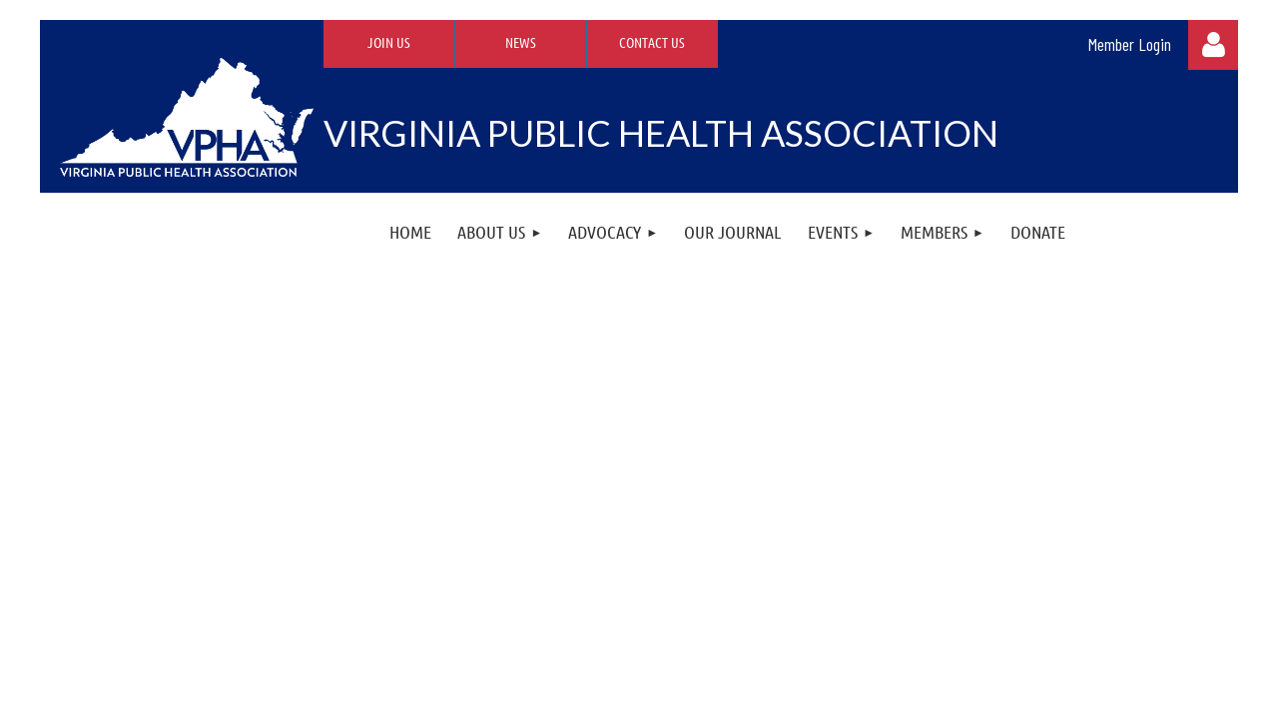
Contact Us (652, 42)
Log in (1213, 45)
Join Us (388, 42)
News (520, 42)
